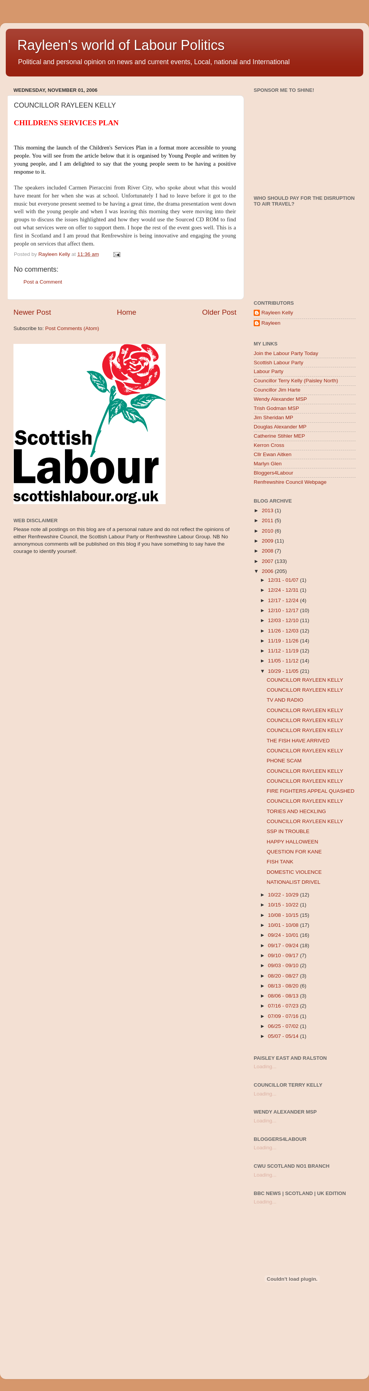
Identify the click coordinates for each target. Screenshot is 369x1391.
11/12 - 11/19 (284, 651)
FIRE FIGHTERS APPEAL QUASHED (310, 791)
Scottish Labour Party (278, 362)
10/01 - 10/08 (284, 925)
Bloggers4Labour (273, 473)
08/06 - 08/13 (284, 996)
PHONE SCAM (284, 761)
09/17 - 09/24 (284, 945)
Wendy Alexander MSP (280, 399)
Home (126, 312)
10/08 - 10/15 (284, 915)
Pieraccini (100, 187)
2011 (268, 520)
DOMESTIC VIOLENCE (294, 872)
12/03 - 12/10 (284, 620)
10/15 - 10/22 (284, 905)
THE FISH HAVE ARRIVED (298, 741)
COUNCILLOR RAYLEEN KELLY (305, 680)
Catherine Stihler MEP (279, 436)
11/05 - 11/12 (284, 661)
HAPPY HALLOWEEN (292, 842)
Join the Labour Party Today (286, 353)
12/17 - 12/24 (284, 600)
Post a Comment (42, 282)
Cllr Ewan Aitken (272, 454)
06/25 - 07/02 (284, 1026)
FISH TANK (280, 862)
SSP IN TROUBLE (288, 831)
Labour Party (268, 371)
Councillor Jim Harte (277, 390)
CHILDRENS (36, 123)
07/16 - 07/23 (284, 1006)
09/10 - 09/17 (284, 955)
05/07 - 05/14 (284, 1036)
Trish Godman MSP (276, 408)
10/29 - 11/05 (284, 671)
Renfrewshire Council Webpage (290, 482)
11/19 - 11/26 (284, 641)
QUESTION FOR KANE (294, 852)
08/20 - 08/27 (284, 976)
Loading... (265, 1066)
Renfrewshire (116, 235)
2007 (268, 561)
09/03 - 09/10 (284, 965)
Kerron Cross (269, 445)
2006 (268, 571)
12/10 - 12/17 (284, 610)
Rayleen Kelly (277, 312)
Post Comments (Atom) (72, 328)
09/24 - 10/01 (284, 935)
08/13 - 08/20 (284, 986)
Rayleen (271, 323)
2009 (268, 541)
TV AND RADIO (285, 700)
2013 (268, 510)
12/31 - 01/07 (284, 580)
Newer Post (32, 312)
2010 (268, 531)
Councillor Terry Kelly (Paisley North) (296, 380)
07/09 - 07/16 (284, 1016)
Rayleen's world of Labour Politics (120, 45)
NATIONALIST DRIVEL (294, 882)
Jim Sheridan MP (273, 417)
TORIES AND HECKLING (296, 811)
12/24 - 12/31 (284, 590)
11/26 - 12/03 (284, 631)
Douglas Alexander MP (280, 427)
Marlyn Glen (268, 463)
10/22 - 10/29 (284, 895)
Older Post (219, 312)
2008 (268, 551)
